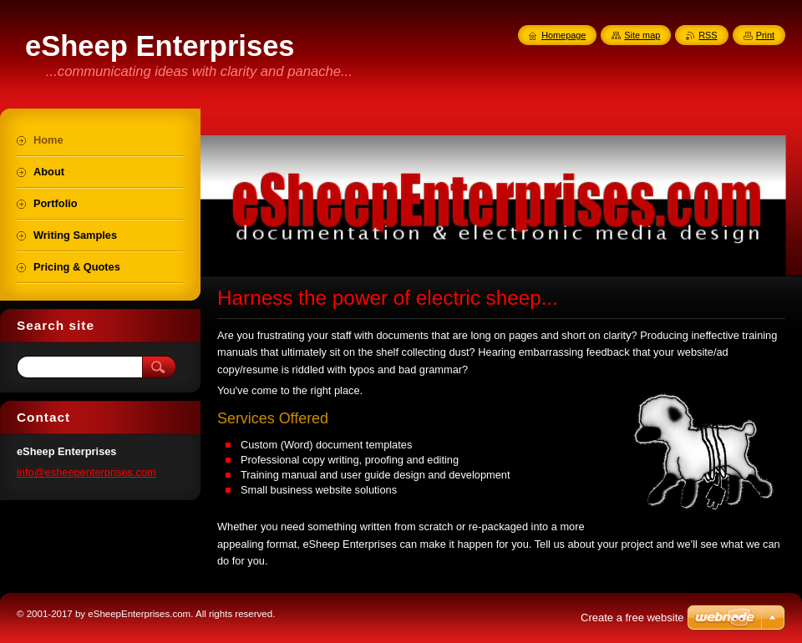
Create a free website (632, 617)
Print (765, 35)
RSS (707, 35)
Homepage (563, 35)
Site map (642, 35)
